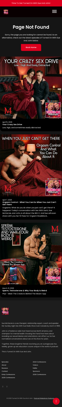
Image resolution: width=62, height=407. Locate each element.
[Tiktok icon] (7, 387)
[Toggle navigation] (54, 11)
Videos (35, 365)
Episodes (5, 362)
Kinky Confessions (8, 374)
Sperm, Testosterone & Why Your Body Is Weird (24, 290)
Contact (5, 371)
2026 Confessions (39, 374)
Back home (31, 47)
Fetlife (35, 368)
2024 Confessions (39, 362)
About (4, 365)
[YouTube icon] (3, 387)
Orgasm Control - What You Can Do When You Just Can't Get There (29, 203)
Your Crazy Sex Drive (12, 124)
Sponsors (36, 371)
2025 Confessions (8, 378)
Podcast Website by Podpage (44, 398)
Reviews (5, 368)
